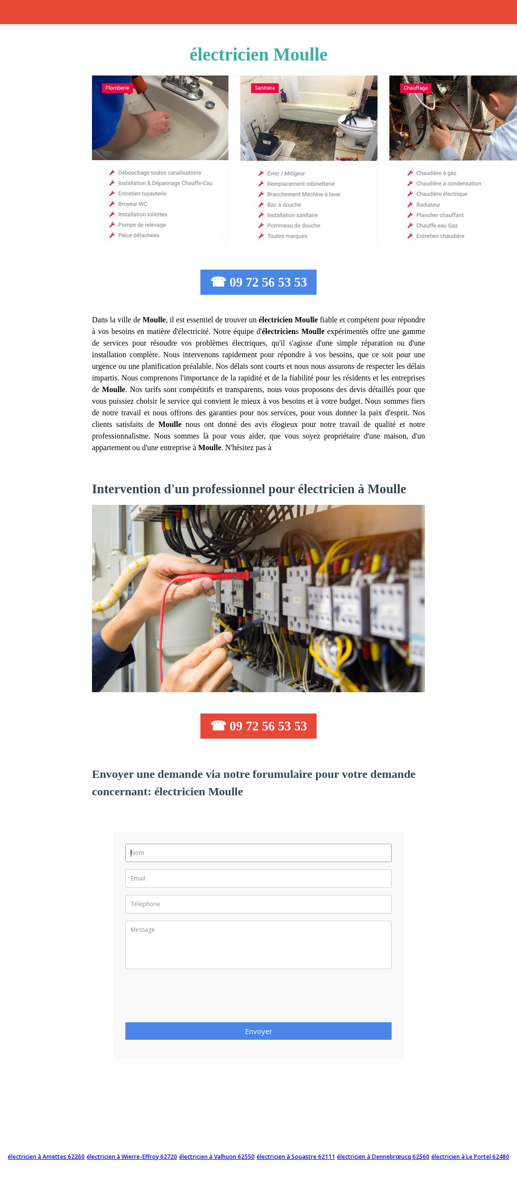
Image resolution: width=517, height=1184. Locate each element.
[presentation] (199, 998)
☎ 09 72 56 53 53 (258, 282)
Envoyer (259, 1031)
